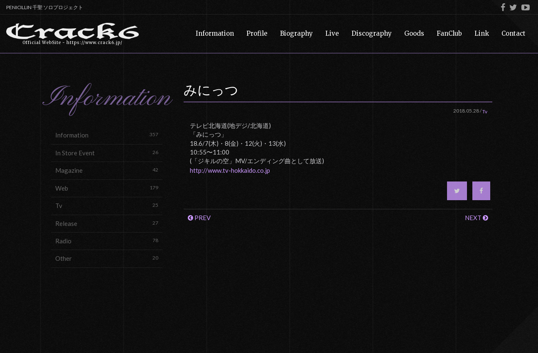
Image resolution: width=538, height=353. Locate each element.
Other (106, 258)
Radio (106, 241)
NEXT (476, 217)
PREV (199, 217)
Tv (106, 205)
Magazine (106, 170)
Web (106, 188)
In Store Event (106, 153)
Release (106, 223)
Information (106, 135)
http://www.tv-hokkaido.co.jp (230, 170)
